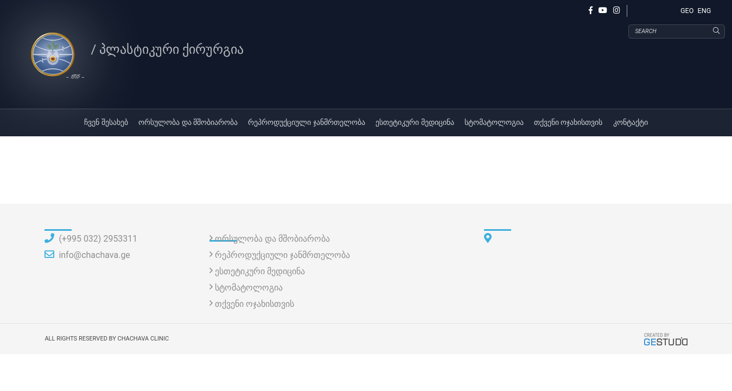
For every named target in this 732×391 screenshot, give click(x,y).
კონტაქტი (630, 125)
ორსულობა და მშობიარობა (188, 125)
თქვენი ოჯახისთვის (568, 125)
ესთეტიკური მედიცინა (414, 125)
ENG (704, 11)
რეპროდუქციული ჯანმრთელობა (306, 125)
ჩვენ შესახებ (106, 125)
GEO (686, 11)
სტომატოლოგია (494, 125)
